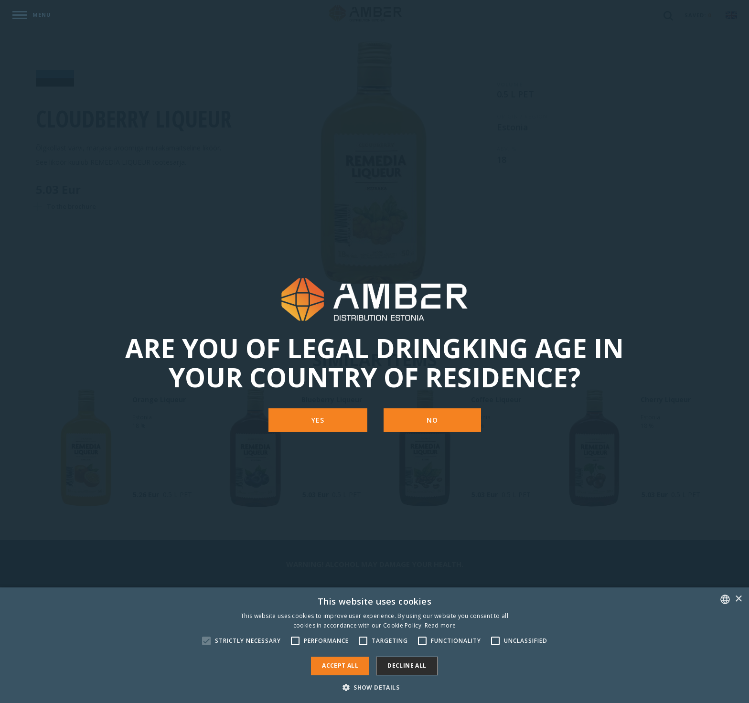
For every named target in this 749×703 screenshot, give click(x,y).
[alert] (374, 645)
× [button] (738, 599)
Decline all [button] (406, 665)
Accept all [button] (340, 665)
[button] (374, 687)
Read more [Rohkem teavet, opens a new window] (440, 625)
